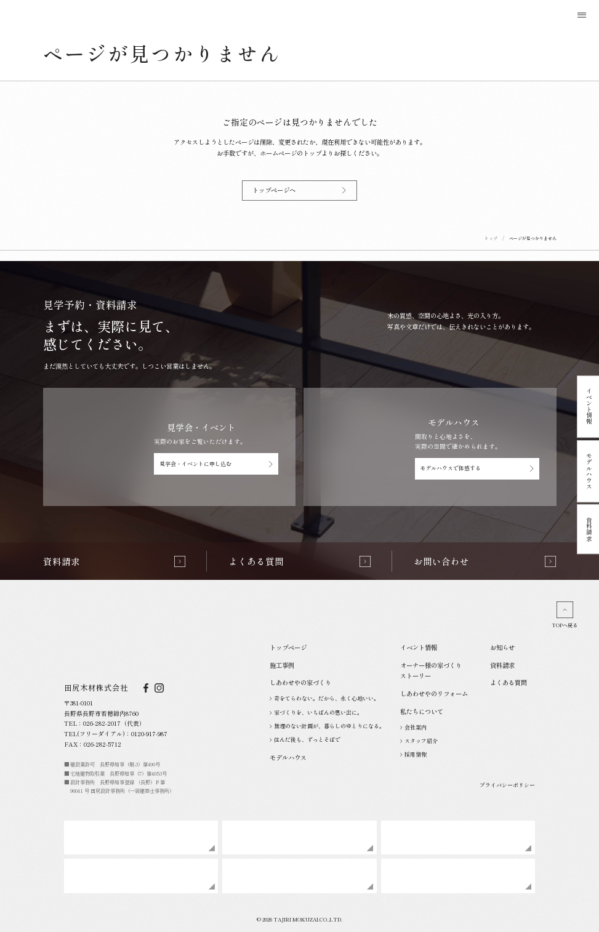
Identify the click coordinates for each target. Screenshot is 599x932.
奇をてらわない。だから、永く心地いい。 (325, 698)
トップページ (288, 647)
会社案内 (413, 727)
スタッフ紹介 (419, 741)
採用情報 (413, 754)
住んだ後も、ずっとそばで (305, 740)
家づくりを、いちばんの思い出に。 (316, 713)
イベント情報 (589, 406)
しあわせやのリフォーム (434, 693)
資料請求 (589, 529)
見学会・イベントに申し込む (216, 464)
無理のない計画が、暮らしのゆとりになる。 (327, 726)
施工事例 (282, 665)
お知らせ (502, 647)
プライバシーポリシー (507, 785)
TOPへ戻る (564, 615)
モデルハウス (589, 470)
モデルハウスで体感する (477, 468)
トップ (490, 238)
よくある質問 (508, 682)
